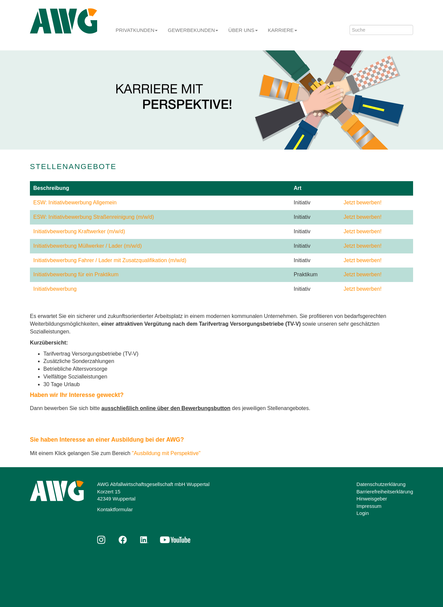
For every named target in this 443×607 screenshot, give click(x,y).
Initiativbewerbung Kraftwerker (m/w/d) (79, 231)
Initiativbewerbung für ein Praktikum (75, 274)
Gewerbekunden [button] (193, 30)
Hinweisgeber (372, 498)
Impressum (369, 506)
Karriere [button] (282, 30)
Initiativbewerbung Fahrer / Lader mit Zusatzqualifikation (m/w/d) (109, 260)
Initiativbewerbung (55, 289)
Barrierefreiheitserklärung (385, 491)
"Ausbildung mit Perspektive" (166, 453)
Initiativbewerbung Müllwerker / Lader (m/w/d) (87, 246)
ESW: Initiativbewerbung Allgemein (75, 202)
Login (363, 513)
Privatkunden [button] (137, 30)
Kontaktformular (115, 509)
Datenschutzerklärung (381, 484)
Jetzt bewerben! (362, 202)
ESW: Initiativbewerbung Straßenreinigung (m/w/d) (93, 217)
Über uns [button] (243, 30)
